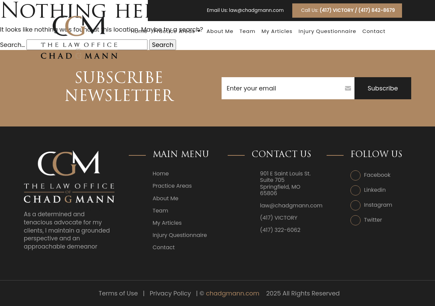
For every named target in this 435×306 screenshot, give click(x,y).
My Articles (276, 31)
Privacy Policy (170, 293)
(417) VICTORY (278, 218)
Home (139, 31)
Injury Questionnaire (327, 31)
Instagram (378, 205)
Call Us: (348, 10)
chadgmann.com (232, 293)
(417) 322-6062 (280, 230)
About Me (220, 31)
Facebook (377, 175)
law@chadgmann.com (256, 10)
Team (248, 31)
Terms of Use (118, 293)
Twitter (373, 220)
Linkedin (375, 190)
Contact (373, 31)
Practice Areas (174, 31)
